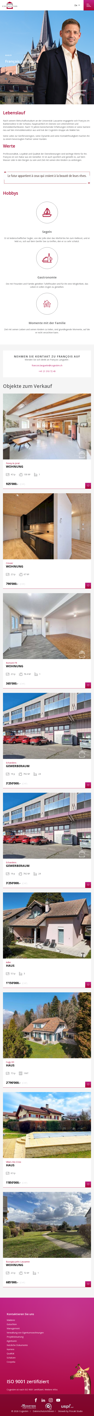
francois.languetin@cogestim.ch (47, 365)
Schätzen (11, 1357)
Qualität (10, 1353)
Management (13, 1328)
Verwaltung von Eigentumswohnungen (25, 1332)
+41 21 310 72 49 (47, 371)
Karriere (10, 1349)
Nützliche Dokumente (17, 1345)
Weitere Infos (51, 1389)
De (76, 5)
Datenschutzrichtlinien (43, 1411)
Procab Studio (76, 1411)
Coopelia (11, 1361)
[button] (88, 486)
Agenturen (12, 1341)
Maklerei (11, 1320)
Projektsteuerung (15, 1336)
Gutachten (12, 1324)
